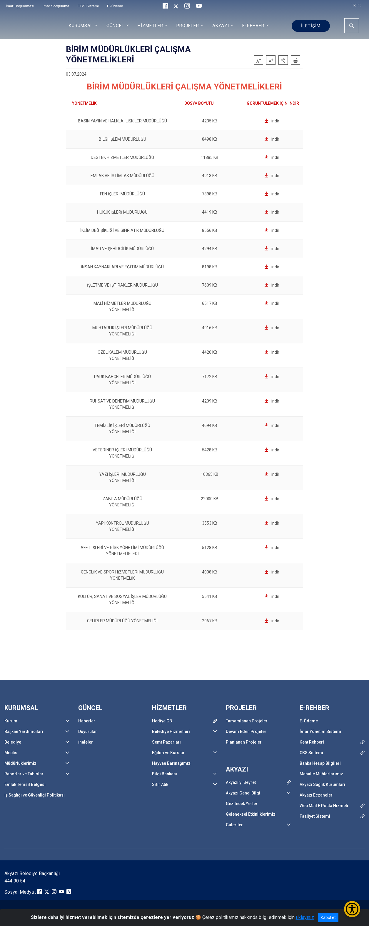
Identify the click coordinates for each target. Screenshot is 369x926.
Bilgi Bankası (164, 774)
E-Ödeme (309, 721)
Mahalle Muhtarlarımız (321, 774)
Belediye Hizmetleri (171, 731)
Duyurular (87, 731)
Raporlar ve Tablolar (24, 774)
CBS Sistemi (311, 752)
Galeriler (234, 824)
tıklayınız (305, 917)
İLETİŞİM (310, 26)
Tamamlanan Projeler (247, 721)
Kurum (10, 721)
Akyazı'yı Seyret (241, 782)
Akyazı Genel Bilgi (243, 793)
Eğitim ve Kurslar (168, 752)
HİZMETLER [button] (150, 25)
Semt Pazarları (166, 742)
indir (271, 121)
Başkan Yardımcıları (23, 731)
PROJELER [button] (187, 25)
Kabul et (328, 917)
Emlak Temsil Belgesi (25, 784)
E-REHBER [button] (253, 25)
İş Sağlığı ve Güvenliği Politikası (34, 795)
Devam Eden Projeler (246, 731)
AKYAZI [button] (220, 25)
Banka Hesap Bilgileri (320, 763)
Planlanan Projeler (244, 742)
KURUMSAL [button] (81, 25)
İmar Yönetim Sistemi (320, 731)
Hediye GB (162, 721)
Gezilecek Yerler (242, 803)
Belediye (12, 742)
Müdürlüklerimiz (20, 763)
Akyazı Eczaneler (316, 795)
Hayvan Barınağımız (171, 763)
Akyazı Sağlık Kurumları (322, 784)
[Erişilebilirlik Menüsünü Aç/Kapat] (352, 909)
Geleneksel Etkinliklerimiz (251, 814)
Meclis (10, 752)
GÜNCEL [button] (115, 25)
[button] (283, 60)
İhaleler (85, 742)
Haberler (86, 721)
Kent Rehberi (312, 742)
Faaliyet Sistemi (315, 816)
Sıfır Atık (160, 784)
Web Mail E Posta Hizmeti (324, 805)
